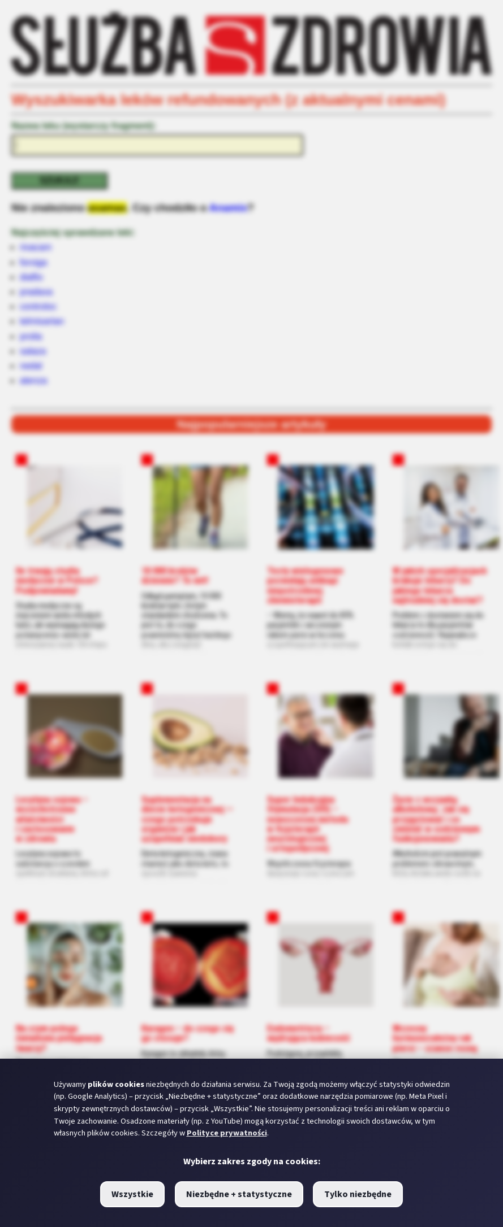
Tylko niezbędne (358, 1194)
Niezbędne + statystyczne (239, 1194)
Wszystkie (132, 1194)
